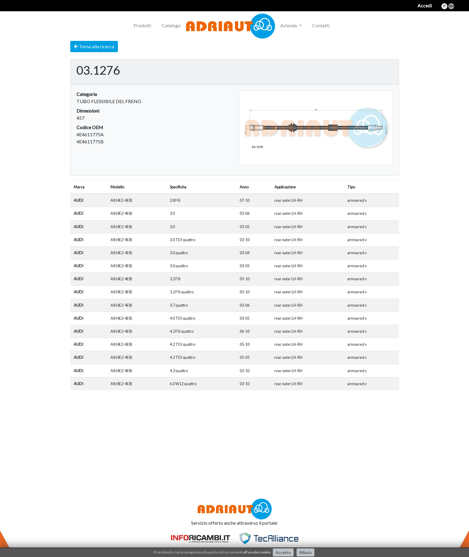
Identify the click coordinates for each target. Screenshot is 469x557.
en (451, 6)
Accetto (283, 552)
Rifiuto (305, 552)
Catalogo (171, 25)
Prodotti (142, 25)
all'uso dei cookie (256, 552)
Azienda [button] (289, 25)
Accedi (424, 5)
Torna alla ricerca (94, 46)
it (444, 6)
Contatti (320, 25)
